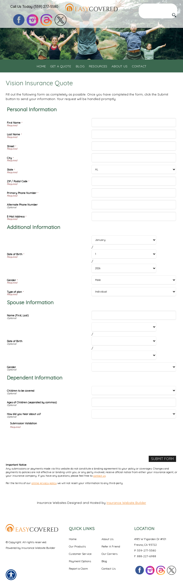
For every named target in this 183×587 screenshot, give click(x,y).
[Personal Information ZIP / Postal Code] (134, 181)
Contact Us (109, 568)
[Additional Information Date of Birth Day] (124, 254)
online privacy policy (44, 482)
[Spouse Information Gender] (134, 367)
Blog (104, 560)
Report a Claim (78, 568)
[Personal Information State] (134, 169)
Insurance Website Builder (126, 502)
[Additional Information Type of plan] (134, 291)
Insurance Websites (51, 502)
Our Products (77, 546)
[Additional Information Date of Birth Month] (124, 240)
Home (72, 538)
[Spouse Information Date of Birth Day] (124, 341)
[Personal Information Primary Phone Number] (134, 192)
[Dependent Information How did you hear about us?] (134, 414)
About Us (107, 538)
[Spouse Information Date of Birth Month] (124, 327)
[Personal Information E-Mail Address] (134, 216)
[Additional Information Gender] (134, 280)
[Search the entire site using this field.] (158, 7)
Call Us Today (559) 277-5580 (34, 6)
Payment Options (80, 560)
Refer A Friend (111, 546)
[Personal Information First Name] (134, 122)
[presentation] (46, 438)
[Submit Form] (163, 459)
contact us (99, 475)
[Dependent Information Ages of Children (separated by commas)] (134, 402)
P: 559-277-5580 (145, 550)
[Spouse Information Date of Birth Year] (124, 355)
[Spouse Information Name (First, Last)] (134, 315)
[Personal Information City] (134, 157)
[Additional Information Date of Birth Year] (124, 268)
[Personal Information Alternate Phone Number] (134, 204)
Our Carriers (109, 553)
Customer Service (80, 553)
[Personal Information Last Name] (134, 134)
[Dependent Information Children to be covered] (134, 390)
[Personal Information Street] (134, 146)
